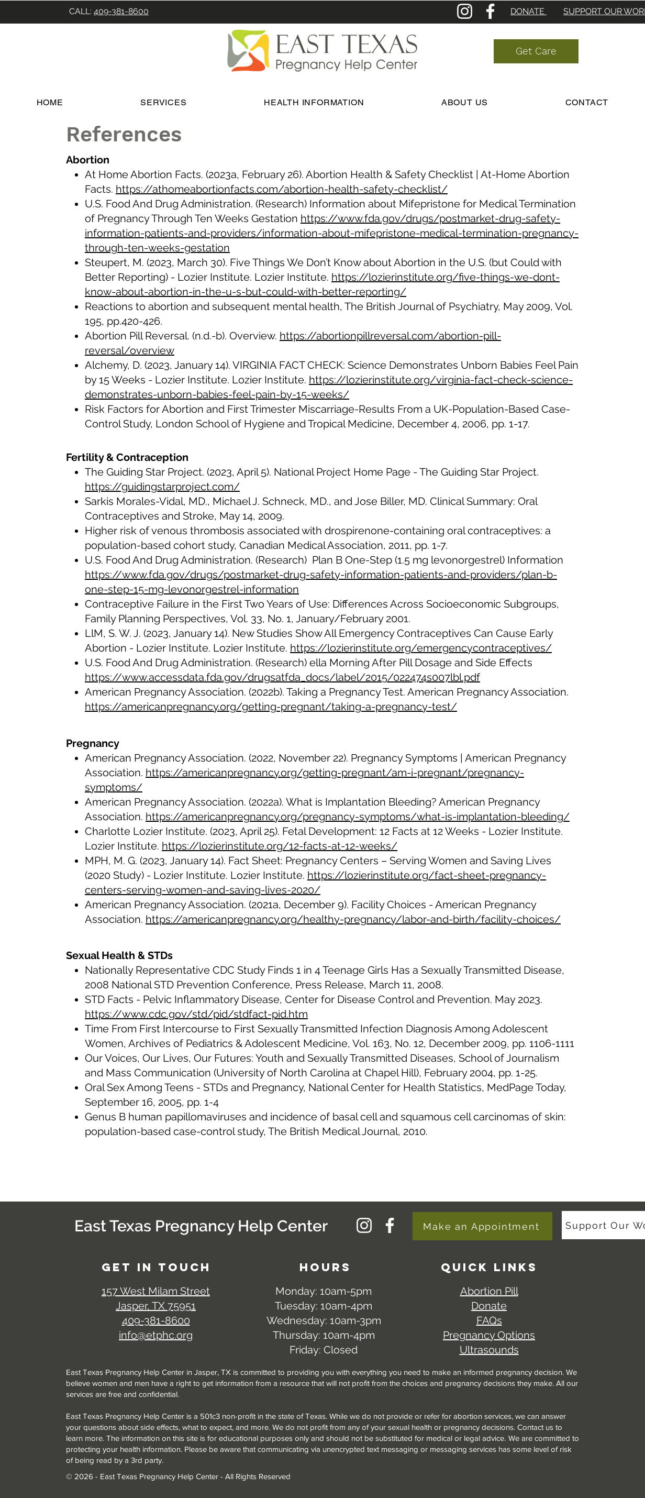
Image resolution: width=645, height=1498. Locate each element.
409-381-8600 (121, 11)
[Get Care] (536, 51)
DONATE (528, 11)
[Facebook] (490, 11)
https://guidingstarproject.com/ (162, 486)
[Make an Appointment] (482, 1226)
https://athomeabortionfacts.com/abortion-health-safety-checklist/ (282, 189)
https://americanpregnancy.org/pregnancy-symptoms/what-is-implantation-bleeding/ (358, 816)
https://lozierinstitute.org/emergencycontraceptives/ (421, 648)
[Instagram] (464, 11)
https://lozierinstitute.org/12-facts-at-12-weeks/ (279, 846)
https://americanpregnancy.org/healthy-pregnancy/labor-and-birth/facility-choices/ (353, 919)
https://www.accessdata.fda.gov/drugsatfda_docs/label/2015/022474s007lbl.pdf (282, 677)
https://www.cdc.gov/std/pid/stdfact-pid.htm (196, 1014)
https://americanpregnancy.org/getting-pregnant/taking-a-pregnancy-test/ (271, 706)
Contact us (536, 1427)
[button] (314, 102)
